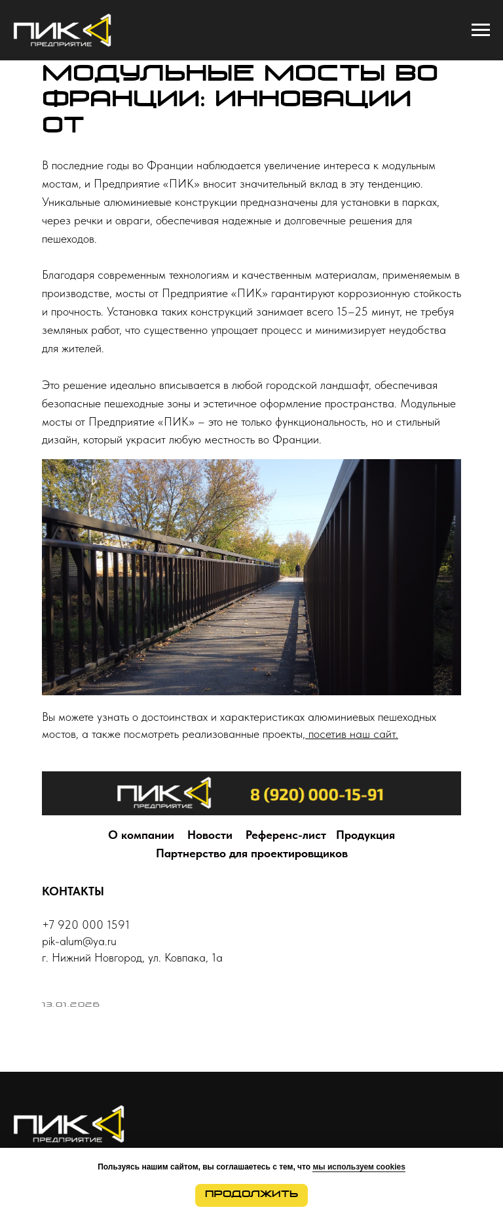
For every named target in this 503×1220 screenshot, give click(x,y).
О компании (141, 835)
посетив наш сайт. (351, 734)
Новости (210, 835)
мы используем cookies (358, 1166)
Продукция (365, 835)
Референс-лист (286, 835)
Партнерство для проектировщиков (252, 853)
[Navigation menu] (481, 30)
